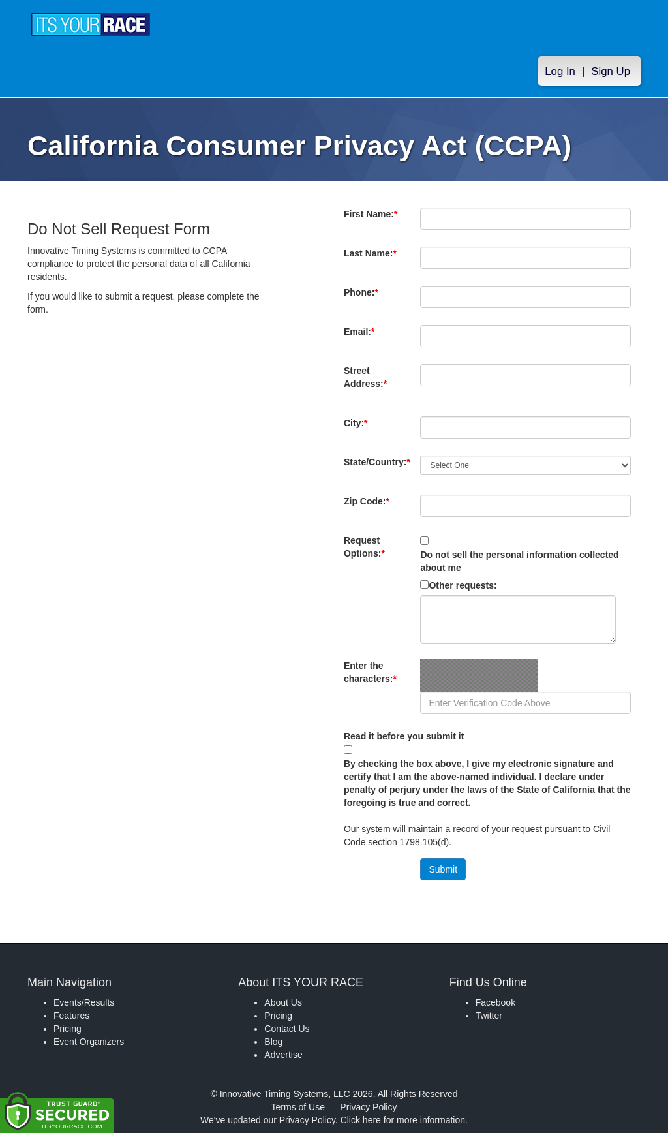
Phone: (364, 299)
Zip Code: (369, 508)
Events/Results (83, 1002)
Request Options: (364, 547)
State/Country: (377, 468)
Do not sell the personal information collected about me (519, 561)
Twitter (489, 1015)
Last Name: (370, 260)
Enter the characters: (370, 678)
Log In (560, 73)
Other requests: (462, 585)
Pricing (67, 1028)
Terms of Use (298, 1107)
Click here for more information (403, 1120)
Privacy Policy (368, 1107)
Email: (362, 338)
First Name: (370, 220)
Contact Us (286, 1028)
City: (362, 429)
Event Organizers (88, 1041)
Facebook (495, 1002)
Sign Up (610, 73)
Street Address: (368, 383)
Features (71, 1015)
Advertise (283, 1054)
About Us (283, 1002)
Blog (273, 1041)
